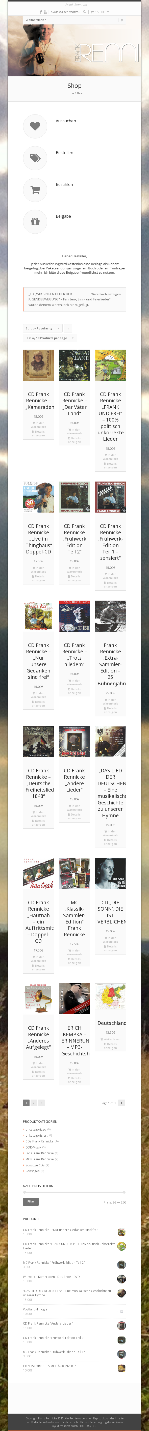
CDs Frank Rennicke (40, 1141)
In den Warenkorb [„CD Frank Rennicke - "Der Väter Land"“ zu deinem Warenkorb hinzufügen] (74, 431)
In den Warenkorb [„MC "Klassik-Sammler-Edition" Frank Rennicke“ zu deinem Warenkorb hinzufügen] (74, 952)
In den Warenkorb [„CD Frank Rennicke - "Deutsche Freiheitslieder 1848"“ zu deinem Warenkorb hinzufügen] (38, 814)
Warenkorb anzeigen (106, 294)
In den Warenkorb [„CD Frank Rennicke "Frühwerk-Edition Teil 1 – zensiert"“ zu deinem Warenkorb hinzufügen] (110, 576)
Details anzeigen (38, 433)
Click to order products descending (68, 329)
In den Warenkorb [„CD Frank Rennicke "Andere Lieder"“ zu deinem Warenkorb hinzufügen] (74, 807)
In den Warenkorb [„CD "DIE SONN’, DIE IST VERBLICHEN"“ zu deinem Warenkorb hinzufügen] (110, 939)
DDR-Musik (33, 1147)
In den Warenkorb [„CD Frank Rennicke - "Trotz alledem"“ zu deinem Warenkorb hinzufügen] (74, 682)
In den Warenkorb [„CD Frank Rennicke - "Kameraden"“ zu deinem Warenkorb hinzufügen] (38, 425)
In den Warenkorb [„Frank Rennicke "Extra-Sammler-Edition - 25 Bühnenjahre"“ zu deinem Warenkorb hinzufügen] (110, 701)
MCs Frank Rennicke (40, 1159)
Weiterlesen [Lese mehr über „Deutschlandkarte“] (110, 1039)
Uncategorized (36, 1129)
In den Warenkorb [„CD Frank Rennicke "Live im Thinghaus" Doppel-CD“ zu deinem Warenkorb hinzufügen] (38, 569)
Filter (31, 1201)
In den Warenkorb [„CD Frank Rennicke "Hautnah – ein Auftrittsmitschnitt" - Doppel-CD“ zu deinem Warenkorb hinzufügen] (38, 959)
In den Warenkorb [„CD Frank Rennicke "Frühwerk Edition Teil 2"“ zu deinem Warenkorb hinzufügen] (74, 569)
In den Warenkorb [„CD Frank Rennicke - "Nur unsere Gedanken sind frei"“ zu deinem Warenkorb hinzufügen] (38, 695)
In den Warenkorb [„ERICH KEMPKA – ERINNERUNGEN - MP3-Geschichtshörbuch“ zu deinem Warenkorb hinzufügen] (74, 1071)
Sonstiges (33, 1171)
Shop (80, 93)
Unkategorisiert (36, 1135)
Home (69, 93)
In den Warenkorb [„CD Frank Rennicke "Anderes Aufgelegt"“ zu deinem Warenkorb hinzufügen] (38, 1065)
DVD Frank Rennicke (40, 1153)
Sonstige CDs (35, 1165)
